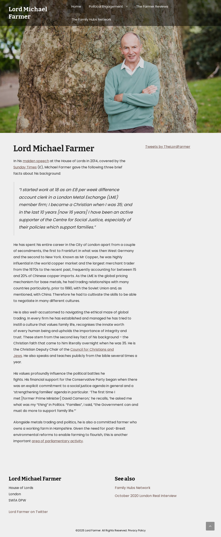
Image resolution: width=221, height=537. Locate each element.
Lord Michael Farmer (28, 13)
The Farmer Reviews (152, 6)
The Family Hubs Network (91, 19)
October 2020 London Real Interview (146, 495)
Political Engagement (110, 6)
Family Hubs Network (132, 487)
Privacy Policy (137, 530)
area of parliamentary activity (57, 441)
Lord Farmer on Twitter (28, 511)
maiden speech (36, 160)
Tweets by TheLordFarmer (167, 146)
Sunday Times (25, 167)
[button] (210, 526)
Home (76, 6)
